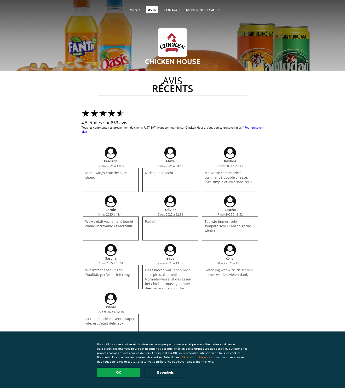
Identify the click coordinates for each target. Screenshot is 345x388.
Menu (134, 9)
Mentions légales (203, 9)
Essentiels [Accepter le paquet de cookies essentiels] (165, 372)
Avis (152, 9)
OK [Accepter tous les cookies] (118, 372)
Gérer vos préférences (197, 357)
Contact (172, 9)
